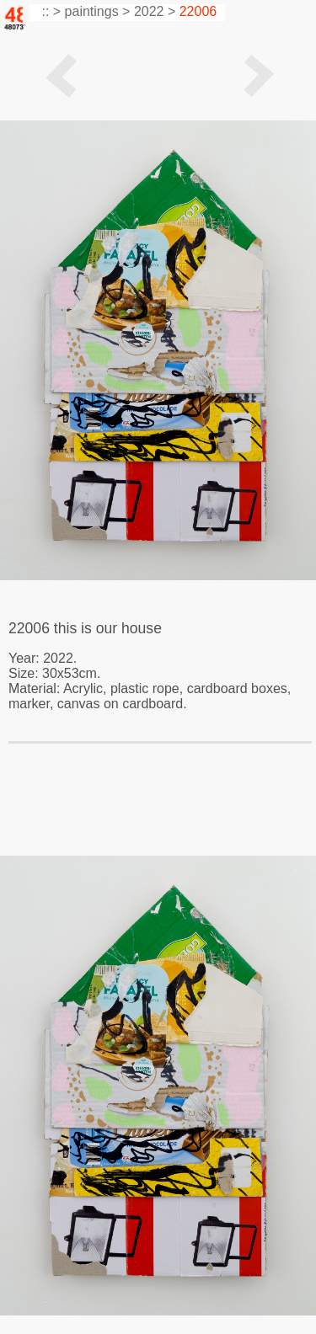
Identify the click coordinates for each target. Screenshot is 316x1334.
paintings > (98, 11)
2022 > (154, 11)
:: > (49, 11)
